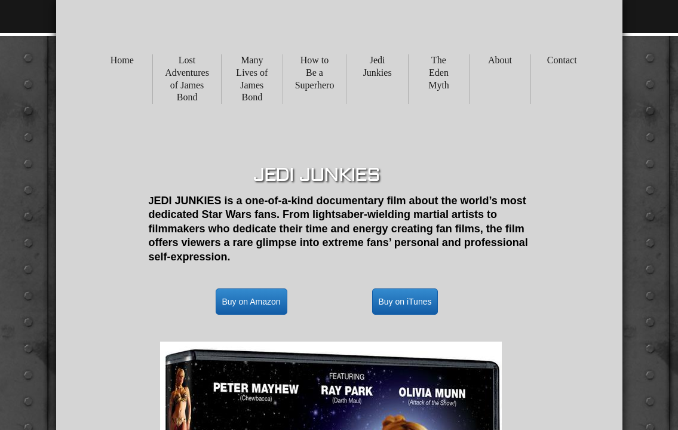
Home (122, 60)
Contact (562, 60)
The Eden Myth (438, 72)
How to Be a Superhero (315, 72)
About (500, 60)
